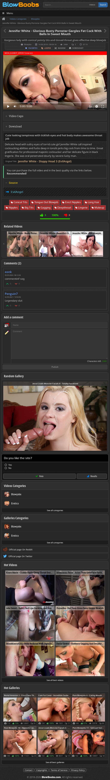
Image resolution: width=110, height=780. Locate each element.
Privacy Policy (78, 770)
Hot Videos (10, 565)
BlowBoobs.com (51, 777)
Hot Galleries (12, 688)
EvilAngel (17, 192)
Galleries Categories (16, 518)
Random (61, 48)
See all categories (55, 510)
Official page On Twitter (20, 556)
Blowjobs (27, 44)
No (9, 468)
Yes (10, 465)
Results (93, 476)
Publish (55, 367)
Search (103, 4)
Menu (10, 13)
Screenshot (77, 48)
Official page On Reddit (20, 549)
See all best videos (55, 680)
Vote (41, 476)
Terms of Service (59, 770)
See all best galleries (55, 762)
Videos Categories (15, 486)
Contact (28, 770)
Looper (47, 48)
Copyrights (41, 770)
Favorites (32, 48)
